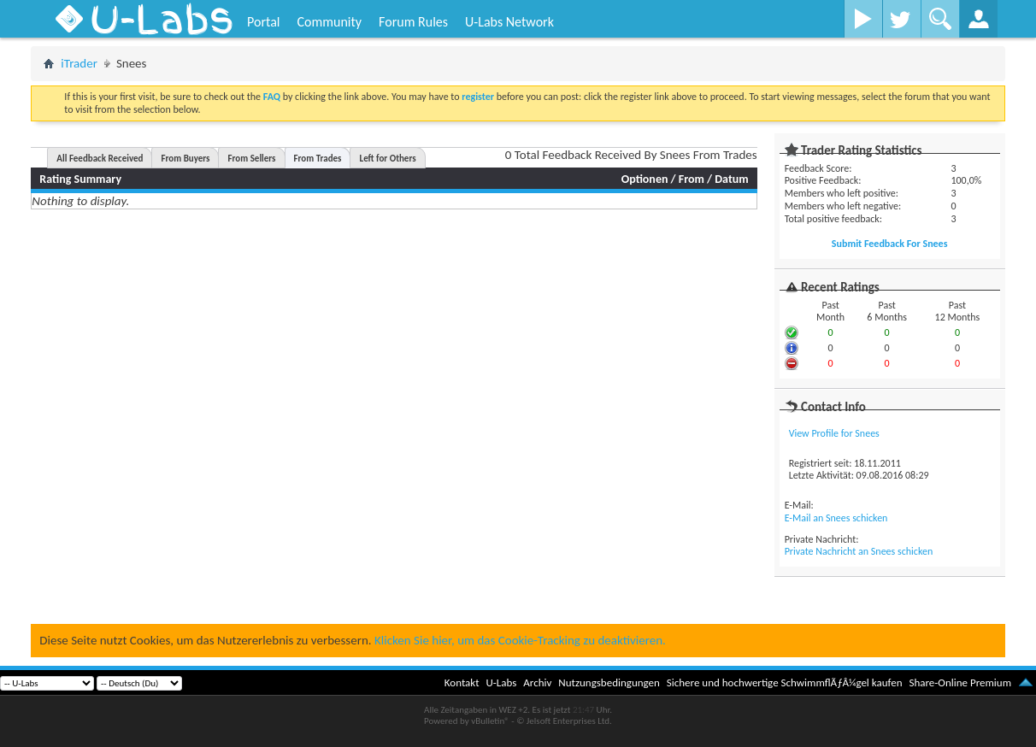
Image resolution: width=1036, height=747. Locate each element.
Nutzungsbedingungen (609, 682)
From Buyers (185, 158)
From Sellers (251, 158)
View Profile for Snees (834, 433)
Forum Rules (413, 22)
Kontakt (462, 682)
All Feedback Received (99, 158)
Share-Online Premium (960, 682)
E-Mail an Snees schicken (836, 518)
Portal (263, 22)
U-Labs (501, 682)
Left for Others (387, 158)
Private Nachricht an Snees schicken (859, 551)
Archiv (537, 682)
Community (329, 22)
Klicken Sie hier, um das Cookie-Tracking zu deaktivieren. (520, 640)
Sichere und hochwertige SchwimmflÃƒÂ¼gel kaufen (785, 682)
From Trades (318, 158)
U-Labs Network (509, 22)
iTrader (79, 63)
